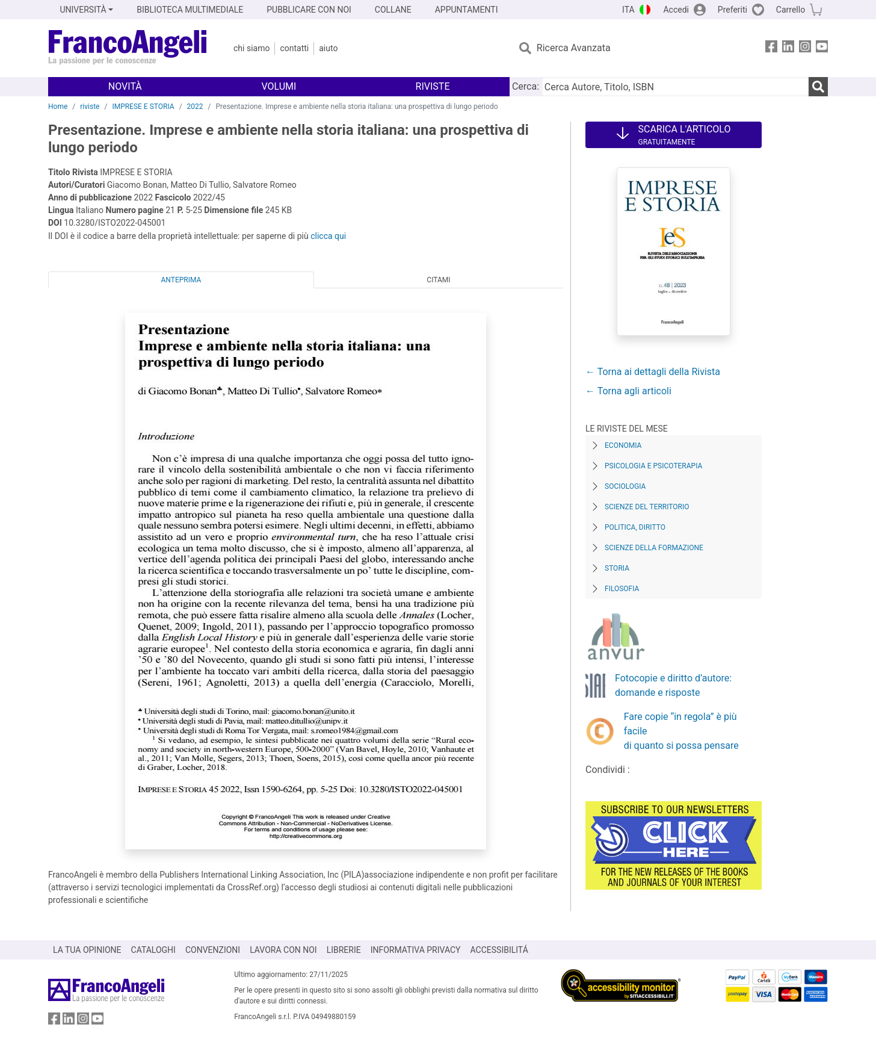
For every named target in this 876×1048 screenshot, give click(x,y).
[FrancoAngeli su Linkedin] (788, 48)
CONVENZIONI (212, 950)
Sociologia (625, 486)
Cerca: (525, 86)
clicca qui (328, 236)
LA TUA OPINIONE (87, 950)
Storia (617, 568)
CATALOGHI (153, 950)
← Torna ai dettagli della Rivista (652, 371)
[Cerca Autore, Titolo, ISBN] (675, 86)
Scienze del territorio (647, 507)
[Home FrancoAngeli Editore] (128, 48)
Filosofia (622, 588)
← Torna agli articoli (628, 391)
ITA (628, 9)
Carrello (790, 9)
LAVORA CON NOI (283, 950)
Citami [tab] (438, 280)
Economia (623, 445)
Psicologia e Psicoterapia (653, 466)
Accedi (676, 9)
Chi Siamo (251, 48)
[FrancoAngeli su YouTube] (822, 48)
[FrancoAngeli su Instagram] (805, 48)
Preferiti (732, 9)
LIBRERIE (344, 950)
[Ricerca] (818, 86)
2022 (195, 106)
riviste (89, 106)
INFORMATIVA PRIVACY (416, 950)
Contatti (294, 48)
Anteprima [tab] (181, 280)
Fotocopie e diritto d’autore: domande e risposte (673, 685)
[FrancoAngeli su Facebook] (771, 48)
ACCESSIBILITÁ (499, 950)
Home (57, 106)
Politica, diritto (635, 527)
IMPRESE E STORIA (143, 106)
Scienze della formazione (654, 548)
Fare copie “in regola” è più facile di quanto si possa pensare (681, 731)
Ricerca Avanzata (574, 48)
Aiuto (328, 48)
